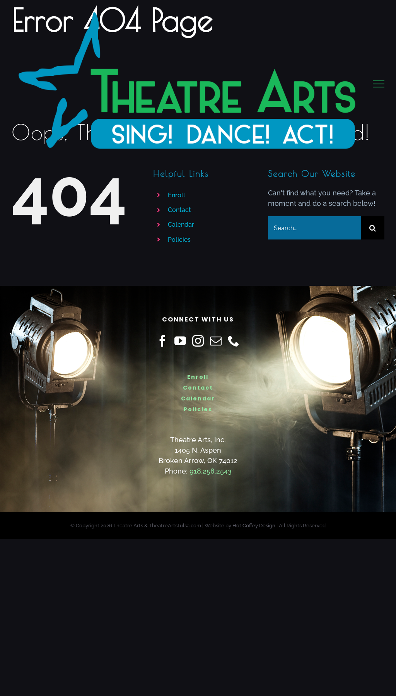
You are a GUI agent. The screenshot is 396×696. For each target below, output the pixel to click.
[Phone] (233, 341)
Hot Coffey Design (253, 525)
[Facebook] (162, 341)
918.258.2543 (210, 471)
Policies (179, 239)
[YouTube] (180, 341)
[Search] (372, 227)
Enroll (176, 195)
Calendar (181, 224)
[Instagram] (198, 341)
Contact (179, 210)
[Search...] (314, 227)
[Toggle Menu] (378, 83)
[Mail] (216, 341)
